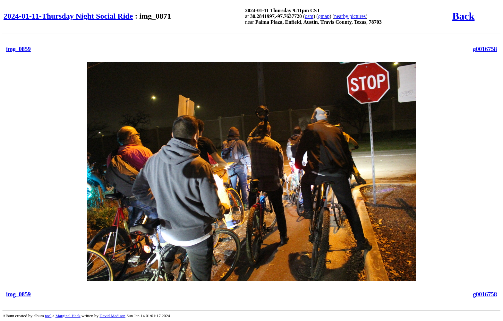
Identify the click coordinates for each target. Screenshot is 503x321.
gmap (324, 16)
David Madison (112, 315)
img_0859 (18, 49)
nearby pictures (350, 16)
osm (309, 16)
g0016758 (485, 49)
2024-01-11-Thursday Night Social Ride (68, 16)
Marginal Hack (68, 315)
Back (463, 16)
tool (48, 315)
